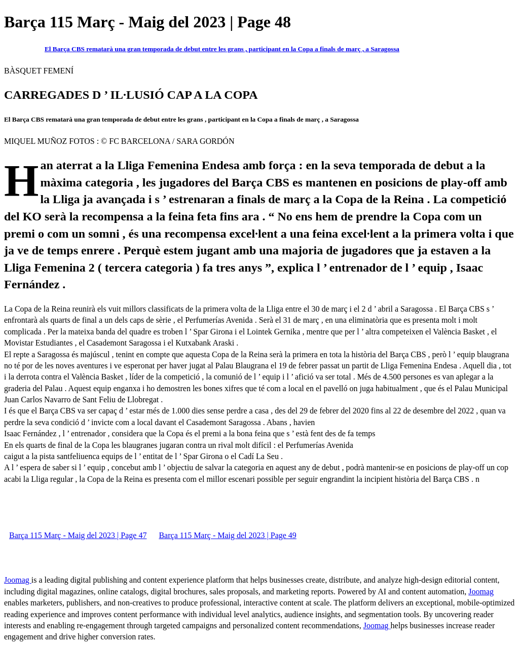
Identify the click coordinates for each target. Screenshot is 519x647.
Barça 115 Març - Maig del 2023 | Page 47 (77, 535)
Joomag (17, 580)
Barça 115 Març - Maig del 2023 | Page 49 (227, 535)
